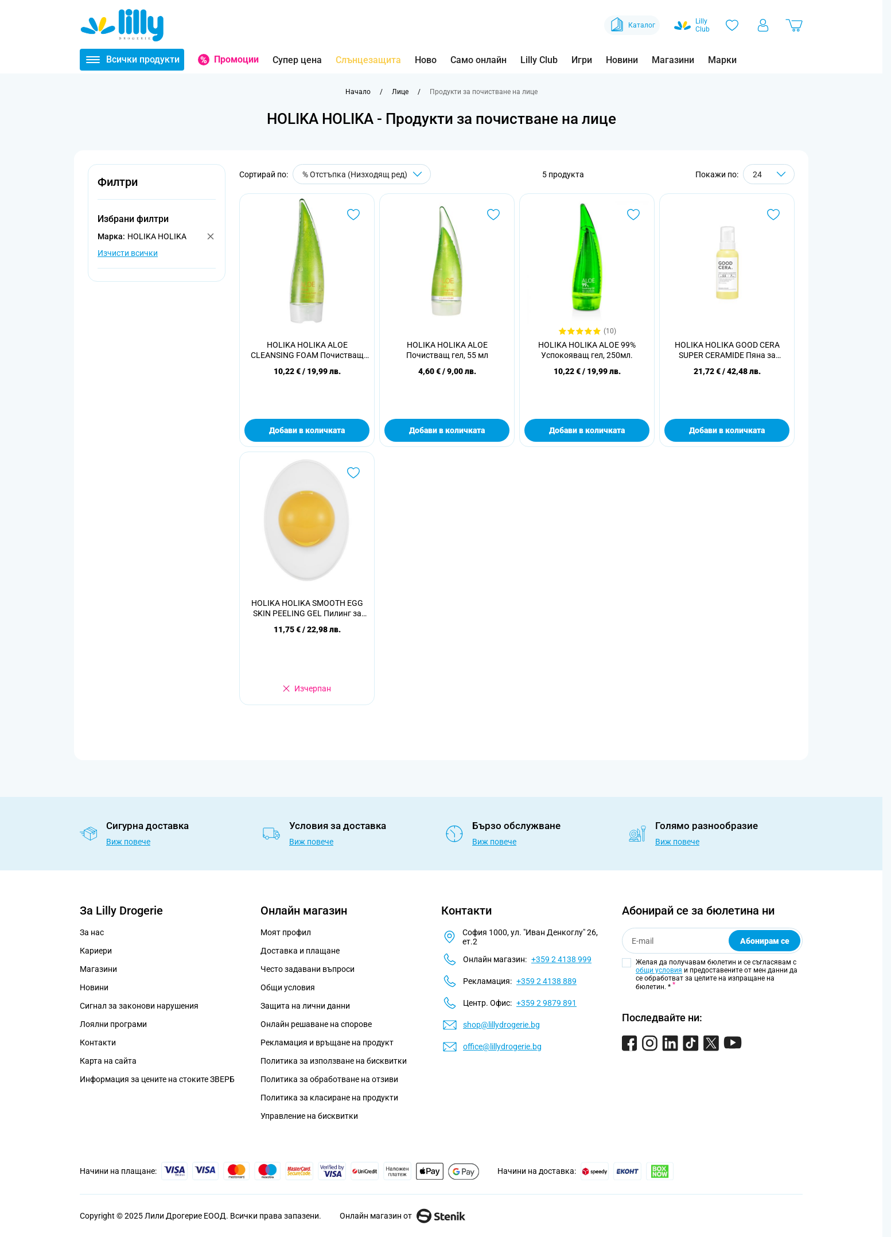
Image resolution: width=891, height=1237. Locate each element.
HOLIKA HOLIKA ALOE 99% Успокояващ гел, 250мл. (587, 350)
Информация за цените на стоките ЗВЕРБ (157, 1079)
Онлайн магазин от (402, 1215)
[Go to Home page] (122, 25)
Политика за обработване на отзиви (329, 1079)
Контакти (98, 1042)
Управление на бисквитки (309, 1116)
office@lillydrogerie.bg (502, 1046)
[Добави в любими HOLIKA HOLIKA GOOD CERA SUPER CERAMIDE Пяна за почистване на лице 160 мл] (773, 214)
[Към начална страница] (358, 91)
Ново (426, 60)
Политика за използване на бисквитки (333, 1060)
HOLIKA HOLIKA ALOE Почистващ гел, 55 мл (447, 350)
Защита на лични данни (305, 1005)
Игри (581, 60)
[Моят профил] (763, 25)
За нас (92, 932)
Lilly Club (539, 60)
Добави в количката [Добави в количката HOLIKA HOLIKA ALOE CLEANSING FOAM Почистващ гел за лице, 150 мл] (307, 430)
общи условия (659, 970)
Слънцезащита (368, 60)
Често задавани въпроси (307, 969)
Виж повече (128, 841)
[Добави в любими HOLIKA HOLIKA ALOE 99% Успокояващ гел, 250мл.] (633, 214)
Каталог (632, 25)
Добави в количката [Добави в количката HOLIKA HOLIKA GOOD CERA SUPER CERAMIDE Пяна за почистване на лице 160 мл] (727, 430)
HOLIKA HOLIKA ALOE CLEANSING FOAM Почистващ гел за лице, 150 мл (307, 350)
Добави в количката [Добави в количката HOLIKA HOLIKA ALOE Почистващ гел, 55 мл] (447, 430)
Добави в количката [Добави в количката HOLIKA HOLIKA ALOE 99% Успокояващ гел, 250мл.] (587, 430)
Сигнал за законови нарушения (139, 1005)
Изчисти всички (128, 253)
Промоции (236, 59)
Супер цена (297, 60)
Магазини (673, 60)
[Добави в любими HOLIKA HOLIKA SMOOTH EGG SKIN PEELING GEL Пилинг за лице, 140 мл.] (353, 472)
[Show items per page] (769, 174)
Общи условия (287, 987)
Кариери (96, 950)
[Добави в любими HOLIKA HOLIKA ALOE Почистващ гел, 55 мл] (493, 214)
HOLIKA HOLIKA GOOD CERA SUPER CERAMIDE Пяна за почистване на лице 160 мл (727, 350)
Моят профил (285, 932)
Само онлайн (478, 60)
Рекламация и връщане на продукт (327, 1042)
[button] (157, 188)
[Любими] (732, 25)
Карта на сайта (108, 1060)
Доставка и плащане (300, 950)
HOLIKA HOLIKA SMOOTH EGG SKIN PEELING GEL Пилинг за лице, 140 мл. (307, 608)
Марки (722, 60)
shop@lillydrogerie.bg (501, 1024)
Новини (622, 60)
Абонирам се (764, 941)
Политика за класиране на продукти (329, 1097)
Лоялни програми (113, 1024)
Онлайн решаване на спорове (316, 1024)
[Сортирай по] (362, 174)
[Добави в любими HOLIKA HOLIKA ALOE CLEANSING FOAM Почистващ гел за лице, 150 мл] (353, 214)
